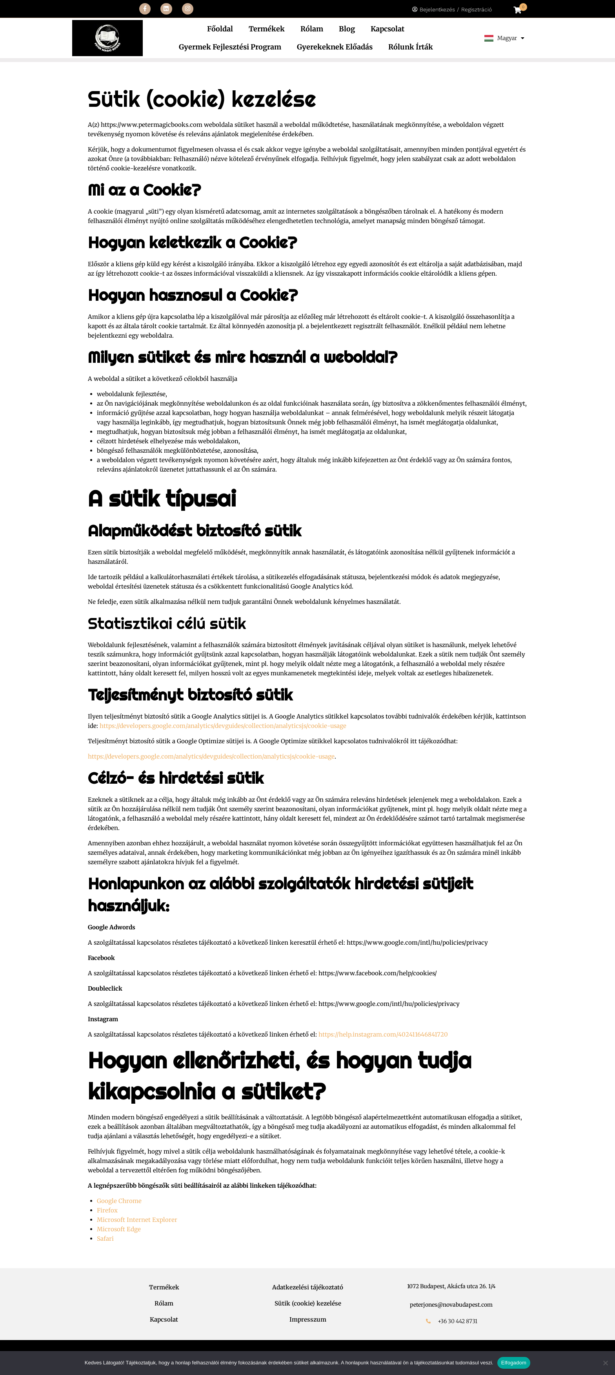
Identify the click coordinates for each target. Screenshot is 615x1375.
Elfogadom (513, 1363)
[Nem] (605, 1363)
